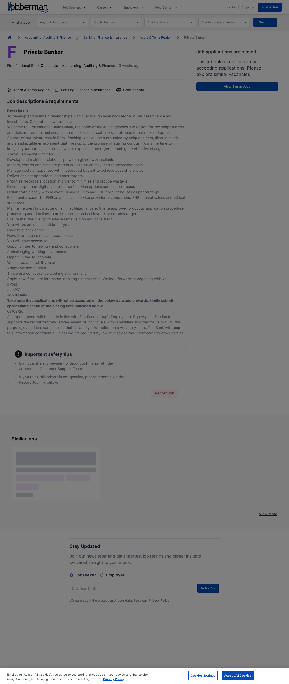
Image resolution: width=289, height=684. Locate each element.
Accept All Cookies (237, 675)
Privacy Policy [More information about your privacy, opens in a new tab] (113, 679)
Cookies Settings (203, 675)
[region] (144, 676)
